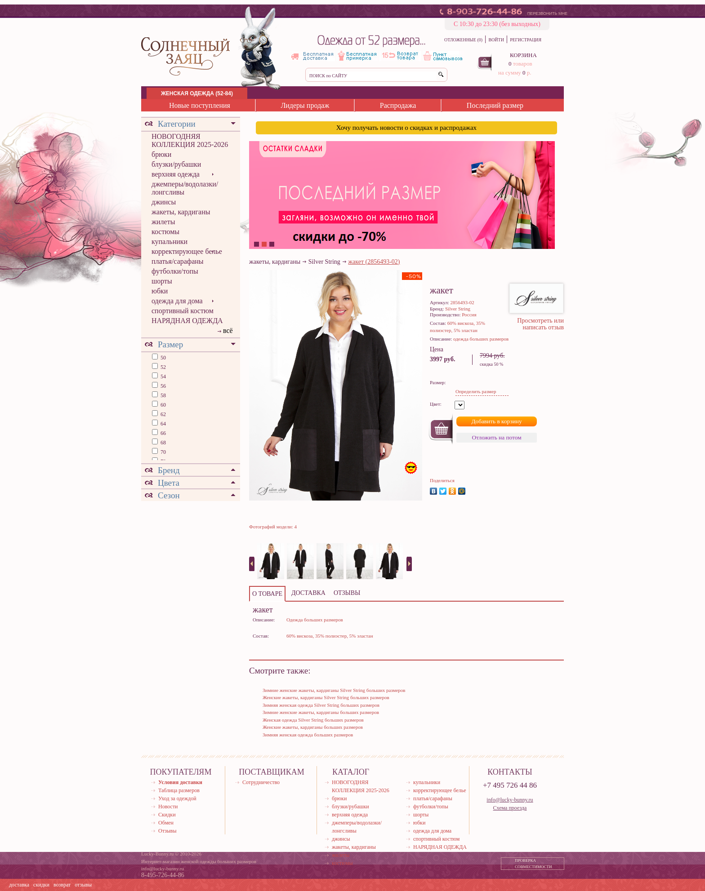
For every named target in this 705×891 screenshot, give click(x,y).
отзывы (83, 885)
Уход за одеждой (177, 798)
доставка (19, 885)
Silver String (324, 261)
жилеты (163, 222)
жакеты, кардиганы (181, 212)
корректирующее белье (187, 251)
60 (162, 405)
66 (162, 433)
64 (162, 424)
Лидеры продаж (305, 105)
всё (228, 330)
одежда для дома (177, 301)
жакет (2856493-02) (374, 261)
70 (162, 452)
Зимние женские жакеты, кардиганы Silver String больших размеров (334, 690)
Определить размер (475, 391)
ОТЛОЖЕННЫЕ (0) (463, 39)
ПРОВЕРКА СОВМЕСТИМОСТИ (533, 863)
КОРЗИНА (523, 55)
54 (162, 376)
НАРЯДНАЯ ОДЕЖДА (187, 320)
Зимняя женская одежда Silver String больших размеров (321, 705)
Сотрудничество (261, 782)
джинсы (164, 202)
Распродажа (398, 105)
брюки (161, 154)
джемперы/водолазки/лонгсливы (185, 188)
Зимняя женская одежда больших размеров (308, 734)
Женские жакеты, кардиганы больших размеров (313, 727)
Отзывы (167, 831)
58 (162, 395)
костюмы (165, 231)
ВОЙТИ (496, 39)
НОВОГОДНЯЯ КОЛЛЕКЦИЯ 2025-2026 (190, 140)
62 (162, 414)
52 (162, 367)
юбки (160, 291)
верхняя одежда (176, 174)
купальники (169, 241)
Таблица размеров (179, 790)
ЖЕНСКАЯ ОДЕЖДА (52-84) (197, 93)
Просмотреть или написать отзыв (540, 324)
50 (162, 358)
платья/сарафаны (178, 261)
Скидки (167, 814)
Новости (168, 806)
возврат (62, 885)
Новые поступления (199, 105)
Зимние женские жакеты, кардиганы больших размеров (321, 712)
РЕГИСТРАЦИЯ (525, 39)
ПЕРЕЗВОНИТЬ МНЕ (547, 13)
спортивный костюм (183, 311)
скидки (41, 885)
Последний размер (495, 105)
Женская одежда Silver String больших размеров (313, 720)
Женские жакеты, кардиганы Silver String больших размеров (326, 697)
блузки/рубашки (176, 164)
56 (162, 386)
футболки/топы (175, 271)
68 (162, 442)
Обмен (166, 823)
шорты (162, 281)
